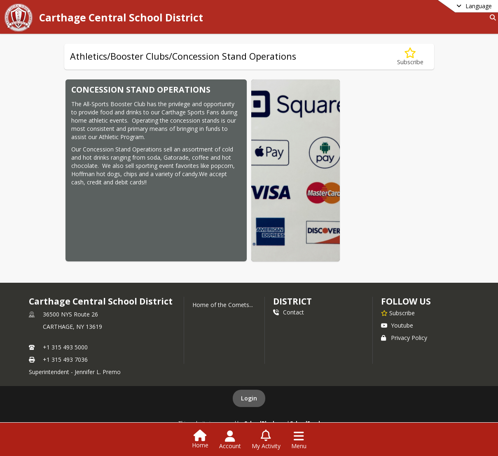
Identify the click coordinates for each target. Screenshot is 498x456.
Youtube (397, 325)
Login (249, 398)
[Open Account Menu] (230, 440)
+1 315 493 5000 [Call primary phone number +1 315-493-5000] (65, 347)
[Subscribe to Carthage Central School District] (398, 312)
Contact (288, 312)
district (292, 301)
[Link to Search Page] (491, 17)
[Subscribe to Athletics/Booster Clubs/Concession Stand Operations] (410, 56)
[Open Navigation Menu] (298, 440)
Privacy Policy (404, 338)
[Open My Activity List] (266, 440)
